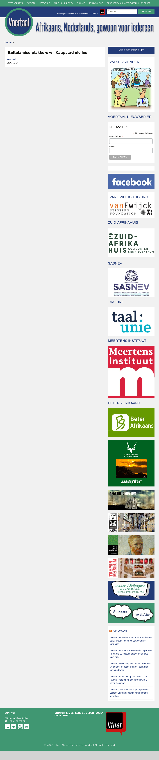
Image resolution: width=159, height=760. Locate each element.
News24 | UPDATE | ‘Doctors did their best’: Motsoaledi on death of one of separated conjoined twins (130, 666)
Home (8, 42)
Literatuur (44, 3)
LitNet (57, 745)
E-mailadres (116, 136)
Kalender (145, 3)
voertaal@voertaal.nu (17, 718)
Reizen (69, 3)
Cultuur (58, 3)
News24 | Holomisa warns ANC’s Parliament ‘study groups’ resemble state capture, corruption (130, 640)
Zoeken (146, 11)
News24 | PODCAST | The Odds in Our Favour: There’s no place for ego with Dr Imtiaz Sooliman (128, 679)
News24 (120, 631)
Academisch (130, 3)
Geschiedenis (114, 3)
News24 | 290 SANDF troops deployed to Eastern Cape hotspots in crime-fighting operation (129, 692)
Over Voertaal (15, 3)
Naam (112, 146)
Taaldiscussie (96, 3)
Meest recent (131, 50)
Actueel (31, 3)
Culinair (81, 3)
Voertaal (11, 59)
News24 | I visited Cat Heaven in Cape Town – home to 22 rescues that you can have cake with (130, 653)
